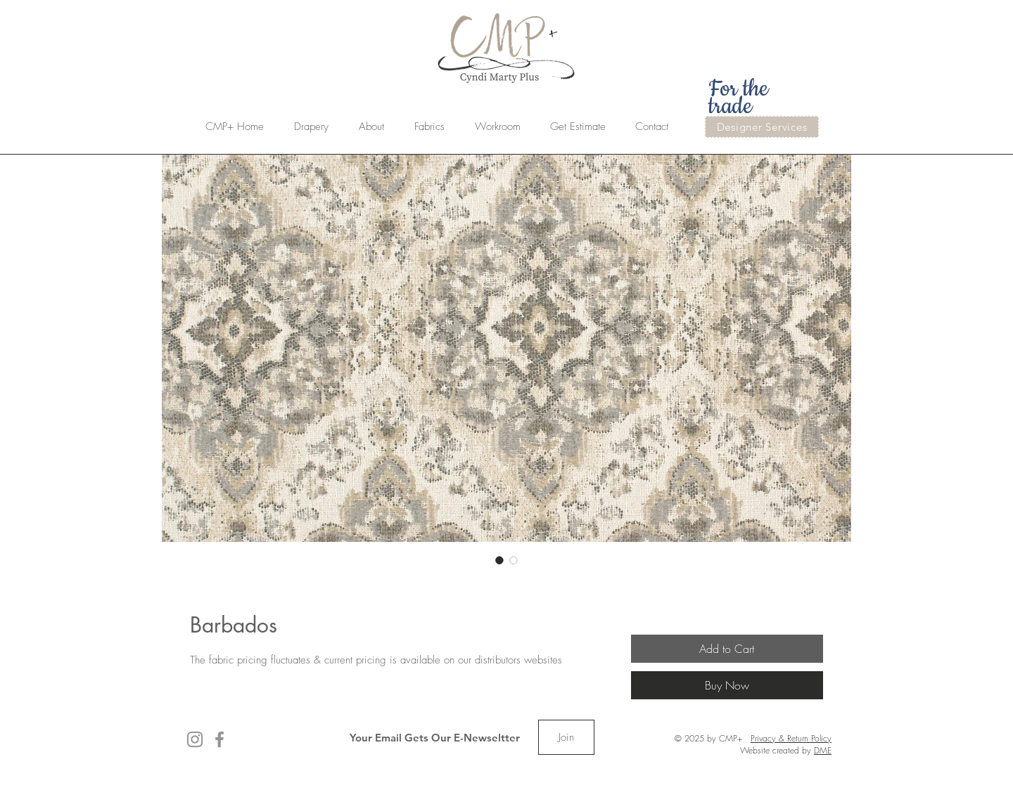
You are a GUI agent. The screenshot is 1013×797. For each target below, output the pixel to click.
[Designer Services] (762, 127)
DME (823, 750)
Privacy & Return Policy (791, 738)
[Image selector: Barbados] (499, 560)
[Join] (566, 737)
